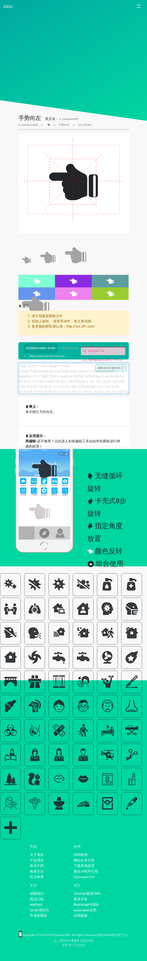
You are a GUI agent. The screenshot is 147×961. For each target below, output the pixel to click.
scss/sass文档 (85, 910)
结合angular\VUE (84, 877)
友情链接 (80, 916)
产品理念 (37, 860)
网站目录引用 (84, 860)
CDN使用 (80, 855)
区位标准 (37, 877)
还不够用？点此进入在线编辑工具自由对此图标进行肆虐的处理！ (72, 443)
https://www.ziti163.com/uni (46, 356)
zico (7, 6)
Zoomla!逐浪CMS (87, 894)
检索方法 (37, 871)
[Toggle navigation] (139, 6)
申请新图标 (38, 916)
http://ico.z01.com (80, 326)
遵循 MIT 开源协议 (73, 945)
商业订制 (37, 899)
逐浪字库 (80, 899)
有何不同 (37, 866)
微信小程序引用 (86, 871)
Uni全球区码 (39, 910)
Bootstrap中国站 (86, 905)
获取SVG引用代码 (111, 368)
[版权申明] (87, 940)
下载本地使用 (84, 866)
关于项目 (37, 855)
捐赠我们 (37, 894)
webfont (36, 905)
